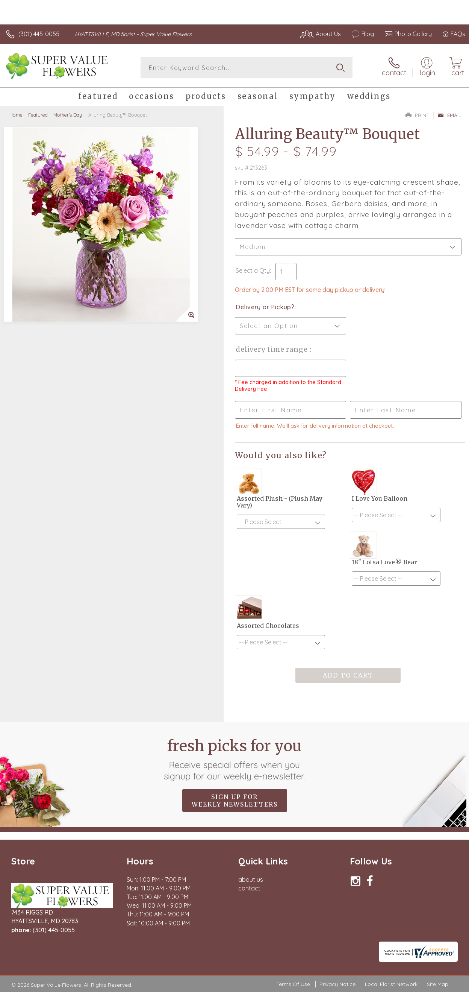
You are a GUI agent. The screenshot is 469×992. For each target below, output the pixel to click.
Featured (38, 115)
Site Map (437, 984)
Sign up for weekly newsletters (235, 800)
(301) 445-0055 (38, 34)
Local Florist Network (391, 984)
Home (16, 115)
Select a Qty (253, 270)
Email (449, 115)
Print (417, 115)
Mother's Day (67, 115)
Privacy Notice (337, 984)
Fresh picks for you (235, 759)
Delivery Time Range (273, 349)
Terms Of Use (293, 984)
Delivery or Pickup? (265, 307)
